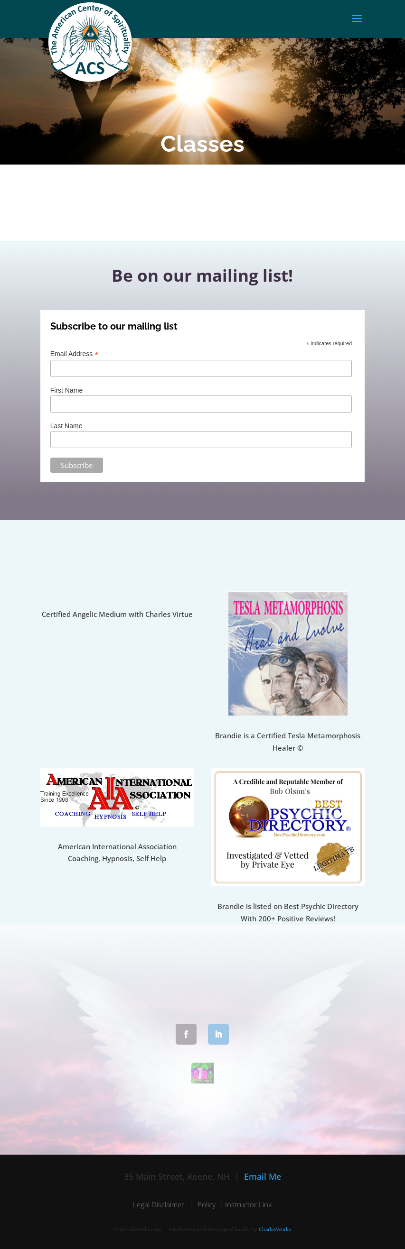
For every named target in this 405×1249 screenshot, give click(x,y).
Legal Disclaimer (159, 1204)
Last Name (66, 426)
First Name (66, 390)
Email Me (262, 1176)
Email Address (74, 353)
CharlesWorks (275, 1229)
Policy (207, 1204)
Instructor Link (248, 1204)
